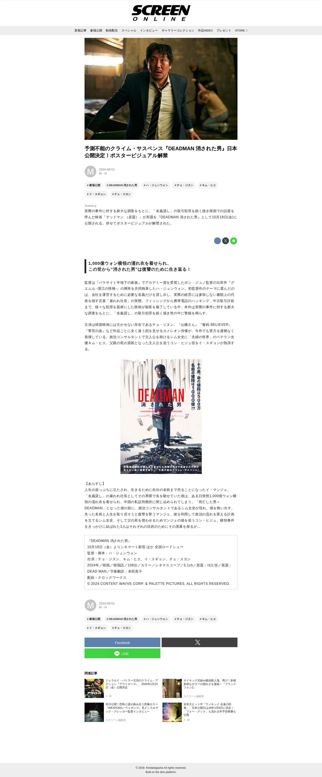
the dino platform (165, 772)
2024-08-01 (107, 169)
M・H (103, 173)
